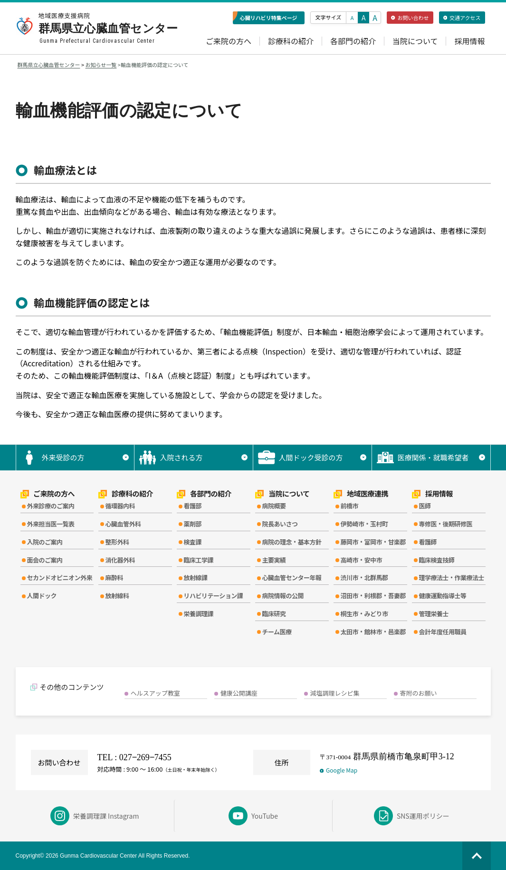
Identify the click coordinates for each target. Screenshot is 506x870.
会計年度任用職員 (442, 631)
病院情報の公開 (283, 595)
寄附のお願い (418, 693)
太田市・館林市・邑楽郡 (373, 631)
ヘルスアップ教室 (155, 693)
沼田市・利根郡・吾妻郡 (373, 595)
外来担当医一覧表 (51, 523)
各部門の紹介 (353, 41)
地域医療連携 (361, 493)
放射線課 (195, 577)
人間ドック (42, 595)
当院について (415, 41)
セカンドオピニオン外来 (60, 577)
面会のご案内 (45, 559)
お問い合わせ (410, 17)
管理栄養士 (434, 613)
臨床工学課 (198, 559)
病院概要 (274, 505)
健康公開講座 (239, 693)
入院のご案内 (45, 541)
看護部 (192, 505)
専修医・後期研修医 (445, 523)
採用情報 (469, 41)
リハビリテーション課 (213, 595)
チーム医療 (276, 631)
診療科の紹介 (291, 41)
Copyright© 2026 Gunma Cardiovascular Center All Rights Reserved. (103, 855)
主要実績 (274, 559)
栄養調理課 (198, 613)
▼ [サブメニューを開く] (126, 457)
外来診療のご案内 (51, 505)
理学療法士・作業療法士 (451, 577)
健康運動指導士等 (442, 595)
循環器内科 (120, 505)
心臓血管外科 (123, 523)
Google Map (339, 770)
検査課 (192, 541)
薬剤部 (192, 523)
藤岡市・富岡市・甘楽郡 (373, 541)
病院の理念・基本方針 (291, 541)
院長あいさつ (279, 523)
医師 (424, 505)
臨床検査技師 (436, 559)
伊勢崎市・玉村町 (364, 523)
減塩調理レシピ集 (335, 693)
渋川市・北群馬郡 (364, 577)
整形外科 (117, 541)
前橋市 (349, 505)
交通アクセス (462, 17)
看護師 (428, 541)
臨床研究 (274, 613)
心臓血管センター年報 (291, 577)
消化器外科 (120, 559)
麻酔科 (114, 577)
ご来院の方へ (228, 41)
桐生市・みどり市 (364, 613)
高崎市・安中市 (361, 559)
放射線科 (117, 595)
